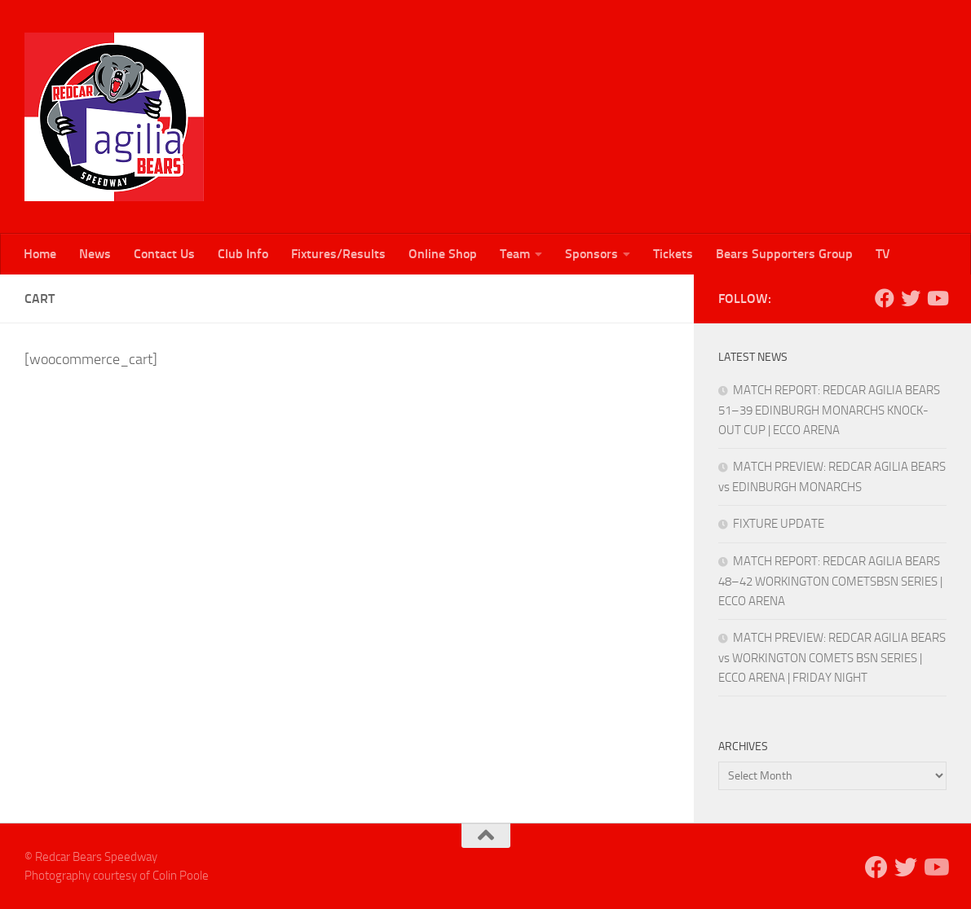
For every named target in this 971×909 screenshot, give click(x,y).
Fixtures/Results (338, 253)
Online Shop (442, 253)
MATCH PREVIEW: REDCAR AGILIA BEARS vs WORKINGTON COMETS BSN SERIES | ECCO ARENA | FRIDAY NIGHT (832, 657)
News (95, 253)
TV (883, 253)
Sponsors (591, 253)
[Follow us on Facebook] (884, 298)
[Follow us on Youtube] (937, 298)
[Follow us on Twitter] (910, 298)
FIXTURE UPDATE (778, 523)
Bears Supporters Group (784, 253)
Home (40, 253)
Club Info (243, 253)
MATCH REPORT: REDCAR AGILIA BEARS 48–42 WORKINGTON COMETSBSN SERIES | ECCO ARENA (830, 581)
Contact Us (164, 253)
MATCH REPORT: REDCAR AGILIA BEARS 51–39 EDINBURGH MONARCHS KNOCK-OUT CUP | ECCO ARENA (829, 410)
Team (515, 253)
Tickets (673, 253)
